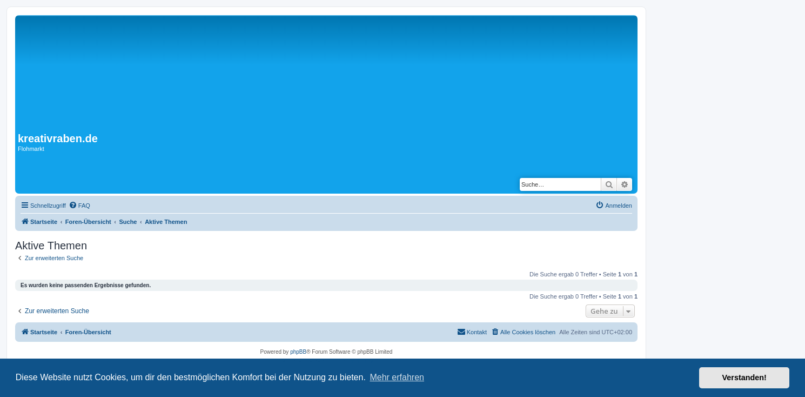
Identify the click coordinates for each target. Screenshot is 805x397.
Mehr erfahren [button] (397, 377)
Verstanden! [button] (744, 377)
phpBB (298, 352)
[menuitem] (79, 205)
